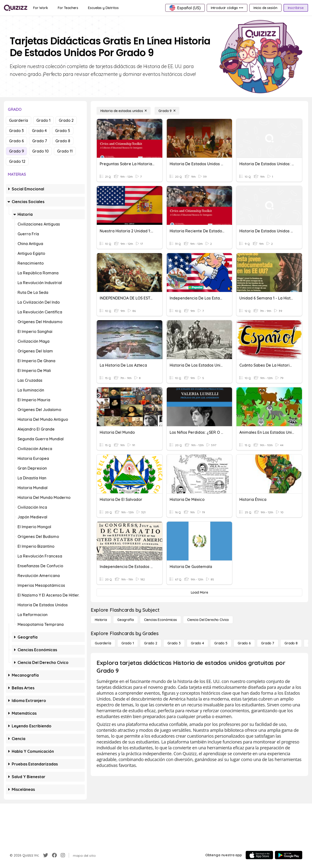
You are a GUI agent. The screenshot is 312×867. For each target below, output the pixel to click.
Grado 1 (43, 120)
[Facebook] (54, 855)
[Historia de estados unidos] (124, 111)
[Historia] (101, 620)
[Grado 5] (221, 643)
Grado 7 (39, 140)
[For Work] (40, 8)
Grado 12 (17, 161)
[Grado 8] (291, 643)
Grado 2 (66, 120)
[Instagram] (63, 855)
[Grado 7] (267, 643)
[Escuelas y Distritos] (103, 8)
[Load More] (199, 592)
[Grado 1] (127, 643)
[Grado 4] (197, 643)
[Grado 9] (167, 111)
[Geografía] (125, 620)
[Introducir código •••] (227, 8)
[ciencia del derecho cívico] (208, 620)
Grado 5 (62, 130)
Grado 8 (62, 140)
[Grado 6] (244, 643)
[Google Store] (288, 855)
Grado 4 (39, 130)
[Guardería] (103, 643)
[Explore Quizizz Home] (15, 8)
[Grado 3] (174, 643)
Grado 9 (16, 151)
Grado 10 (40, 151)
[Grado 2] (150, 643)
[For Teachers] (68, 8)
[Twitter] (45, 855)
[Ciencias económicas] (160, 620)
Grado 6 (16, 140)
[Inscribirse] (295, 8)
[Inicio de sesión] (265, 8)
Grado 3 (16, 130)
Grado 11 (65, 151)
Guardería (18, 120)
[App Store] (259, 855)
